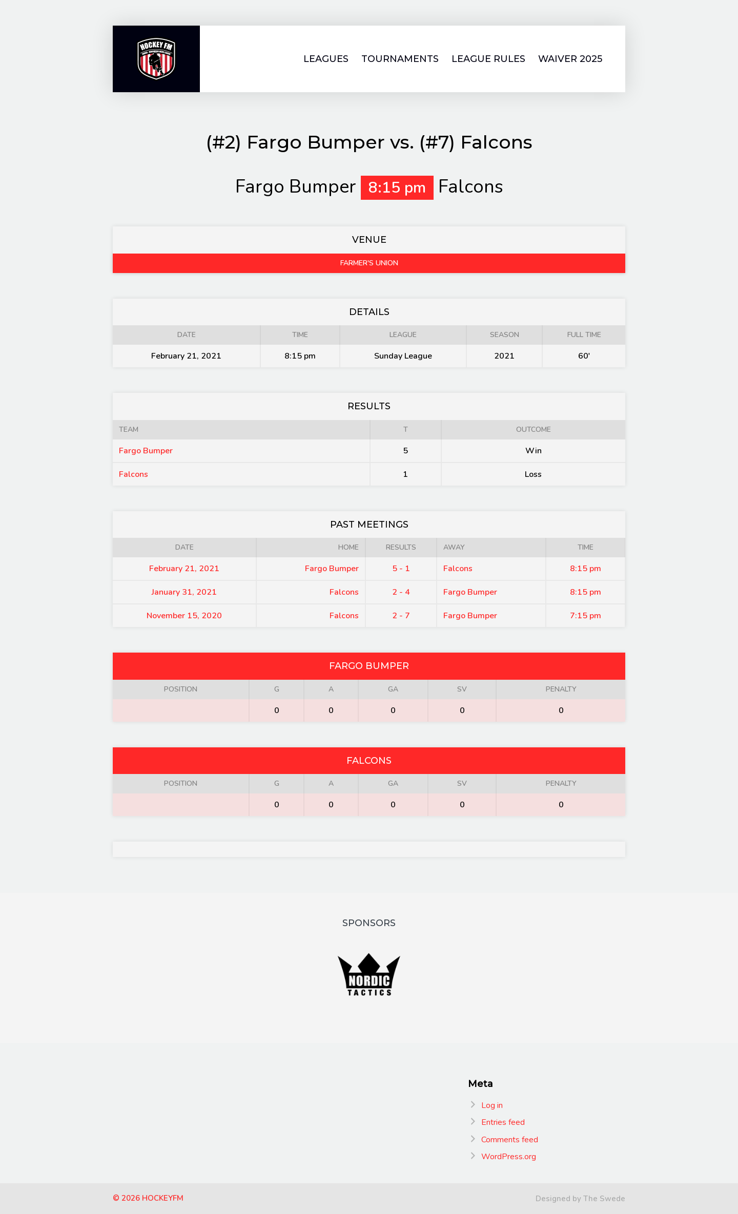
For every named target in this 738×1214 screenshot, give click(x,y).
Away (454, 547)
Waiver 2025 (570, 59)
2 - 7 (401, 615)
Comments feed (509, 1139)
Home (348, 547)
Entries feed (503, 1122)
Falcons (133, 474)
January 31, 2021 (184, 592)
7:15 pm (585, 615)
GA (393, 689)
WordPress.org (508, 1156)
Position (180, 689)
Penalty (561, 689)
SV (462, 689)
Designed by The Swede (580, 1199)
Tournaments (400, 59)
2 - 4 (401, 592)
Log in (492, 1105)
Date (184, 547)
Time (585, 547)
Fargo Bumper (146, 450)
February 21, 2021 (184, 568)
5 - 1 (401, 568)
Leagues (325, 59)
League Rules (488, 59)
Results (401, 547)
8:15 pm (585, 568)
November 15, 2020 (184, 615)
